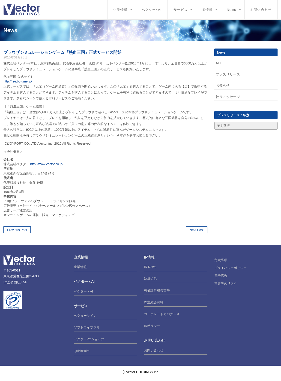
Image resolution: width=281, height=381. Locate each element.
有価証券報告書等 (157, 290)
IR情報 (207, 10)
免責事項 (220, 260)
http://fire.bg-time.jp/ (17, 81)
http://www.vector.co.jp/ (46, 164)
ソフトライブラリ (87, 327)
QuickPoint (82, 351)
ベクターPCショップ (89, 339)
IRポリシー (152, 326)
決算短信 (150, 278)
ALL (219, 63)
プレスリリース (228, 74)
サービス (180, 10)
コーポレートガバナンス (161, 314)
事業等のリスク (225, 283)
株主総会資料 (153, 302)
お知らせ (223, 85)
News (231, 10)
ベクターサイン (85, 315)
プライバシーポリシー (230, 268)
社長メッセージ (228, 97)
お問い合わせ (261, 10)
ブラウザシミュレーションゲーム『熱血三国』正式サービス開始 (62, 52)
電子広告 (220, 275)
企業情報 (120, 10)
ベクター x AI (83, 291)
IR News (150, 267)
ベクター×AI (152, 10)
